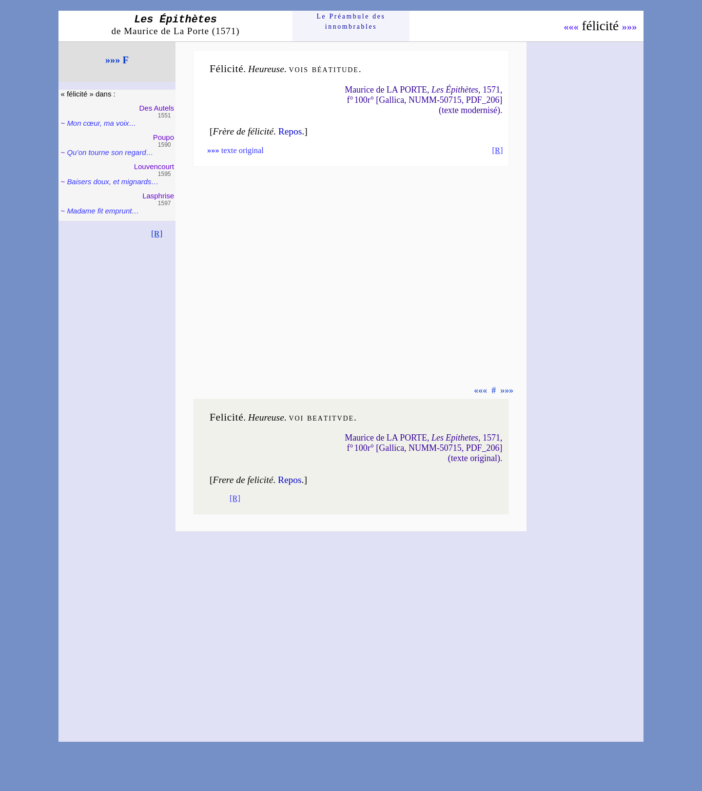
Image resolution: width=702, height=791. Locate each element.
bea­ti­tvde (330, 417)
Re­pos (290, 131)
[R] (157, 233)
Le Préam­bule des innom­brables (351, 21)
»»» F (117, 60)
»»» (629, 26)
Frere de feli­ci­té (243, 480)
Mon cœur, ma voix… (101, 123)
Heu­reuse (266, 69)
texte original (235, 150)
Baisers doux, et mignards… (112, 181)
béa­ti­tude (335, 69)
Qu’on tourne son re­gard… (110, 152)
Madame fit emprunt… (103, 211)
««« (571, 26)
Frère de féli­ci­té (243, 131)
